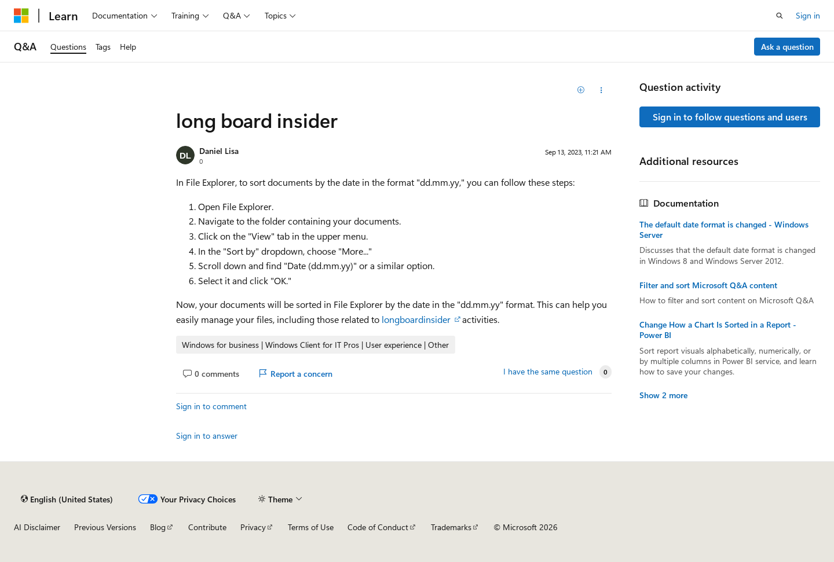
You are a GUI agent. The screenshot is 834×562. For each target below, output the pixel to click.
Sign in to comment (211, 406)
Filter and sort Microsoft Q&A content (708, 285)
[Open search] (779, 15)
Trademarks (451, 526)
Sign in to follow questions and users (730, 117)
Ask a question (787, 46)
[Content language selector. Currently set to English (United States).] (67, 499)
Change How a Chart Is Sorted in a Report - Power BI (717, 329)
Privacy (253, 526)
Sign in (808, 15)
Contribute (207, 526)
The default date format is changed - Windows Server (724, 229)
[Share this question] (601, 90)
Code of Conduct (378, 526)
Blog (158, 526)
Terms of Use (311, 526)
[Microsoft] (21, 15)
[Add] (581, 90)
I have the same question (547, 371)
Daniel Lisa (219, 150)
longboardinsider (417, 319)
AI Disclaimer (37, 526)
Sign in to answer (206, 435)
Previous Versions (105, 526)
